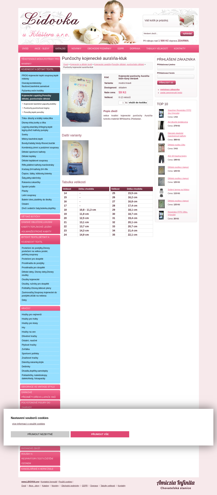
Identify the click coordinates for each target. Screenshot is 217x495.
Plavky (25, 191)
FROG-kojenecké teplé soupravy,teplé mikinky (40, 77)
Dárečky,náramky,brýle (33, 362)
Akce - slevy (42, 48)
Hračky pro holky (30, 319)
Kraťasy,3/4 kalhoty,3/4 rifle (35, 169)
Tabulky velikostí (157, 48)
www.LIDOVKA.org (30, 482)
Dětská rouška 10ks (176, 145)
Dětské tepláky (29, 156)
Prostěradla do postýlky (33, 263)
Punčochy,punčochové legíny (37, 108)
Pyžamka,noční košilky (33, 90)
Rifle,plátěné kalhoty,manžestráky (38, 165)
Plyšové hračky (29, 345)
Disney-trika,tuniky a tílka (34, 122)
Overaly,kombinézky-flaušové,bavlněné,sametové (35, 85)
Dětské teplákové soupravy (35, 160)
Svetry (25, 134)
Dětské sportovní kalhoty (34, 152)
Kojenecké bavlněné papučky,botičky (40, 104)
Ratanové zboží (31, 448)
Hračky (26, 308)
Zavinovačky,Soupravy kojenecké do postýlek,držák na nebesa (39, 294)
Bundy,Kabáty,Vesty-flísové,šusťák (38, 143)
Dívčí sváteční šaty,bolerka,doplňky (39, 208)
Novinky (76, 48)
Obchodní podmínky (99, 48)
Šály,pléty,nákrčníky (31, 178)
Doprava (135, 48)
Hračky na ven (29, 332)
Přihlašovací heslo (166, 73)
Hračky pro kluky (30, 323)
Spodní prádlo (28, 186)
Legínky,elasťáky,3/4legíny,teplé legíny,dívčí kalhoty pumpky (37, 129)
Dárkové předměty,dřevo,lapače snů (39, 394)
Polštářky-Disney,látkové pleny (36, 288)
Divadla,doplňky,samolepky (35, 371)
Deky (24, 300)
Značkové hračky (30, 358)
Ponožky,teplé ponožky (34, 112)
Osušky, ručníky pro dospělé (35, 284)
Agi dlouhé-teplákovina (178, 122)
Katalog (60, 48)
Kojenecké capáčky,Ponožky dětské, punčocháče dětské (119, 64)
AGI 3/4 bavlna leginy (177, 156)
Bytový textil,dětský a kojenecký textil (35, 239)
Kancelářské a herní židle (37, 469)
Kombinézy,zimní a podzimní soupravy (40, 147)
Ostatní (25, 204)
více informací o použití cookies (28, 423)
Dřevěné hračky (29, 336)
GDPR (120, 48)
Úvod (25, 48)
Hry (23, 327)
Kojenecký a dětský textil (81, 64)
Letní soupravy (29, 195)
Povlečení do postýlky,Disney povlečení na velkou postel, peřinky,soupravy (36, 251)
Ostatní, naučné (29, 340)
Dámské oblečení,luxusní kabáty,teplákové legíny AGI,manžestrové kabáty (37, 227)
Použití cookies (65, 482)
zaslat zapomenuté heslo (171, 92)
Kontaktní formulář (49, 482)
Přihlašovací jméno (166, 64)
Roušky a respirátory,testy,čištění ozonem (37, 459)
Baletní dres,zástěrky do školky (37, 199)
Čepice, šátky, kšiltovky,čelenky (37, 173)
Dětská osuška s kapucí (178, 167)
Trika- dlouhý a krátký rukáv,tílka (37, 118)
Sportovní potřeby (30, 353)
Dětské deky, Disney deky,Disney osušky (38, 273)
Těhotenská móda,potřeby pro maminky (40, 61)
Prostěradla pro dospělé (33, 267)
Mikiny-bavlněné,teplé (32, 139)
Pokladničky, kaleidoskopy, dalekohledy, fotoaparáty (35, 377)
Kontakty (180, 48)
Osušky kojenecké (30, 279)
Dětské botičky (31, 216)
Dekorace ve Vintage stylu (38, 387)
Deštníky (26, 366)
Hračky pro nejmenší (32, 314)
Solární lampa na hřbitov (178, 189)
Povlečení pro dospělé (32, 259)
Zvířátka (26, 349)
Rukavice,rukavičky (31, 182)
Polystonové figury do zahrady (36, 405)
